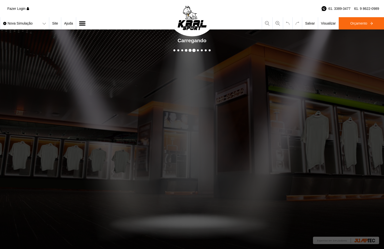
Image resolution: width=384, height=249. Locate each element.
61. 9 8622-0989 (366, 9)
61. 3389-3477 (339, 9)
